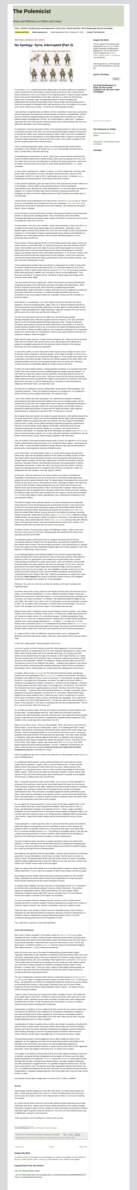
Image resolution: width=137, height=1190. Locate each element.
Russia (68, 1138)
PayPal (101, 55)
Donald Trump (33, 1138)
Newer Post (19, 1147)
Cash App (114, 55)
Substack (110, 46)
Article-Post (24, 1138)
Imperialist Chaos (52, 1138)
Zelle (95, 57)
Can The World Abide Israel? (27, 1171)
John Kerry (62, 1138)
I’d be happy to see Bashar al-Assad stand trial (33, 1054)
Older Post (83, 1147)
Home (51, 1147)
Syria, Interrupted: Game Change (44, 1128)
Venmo (107, 55)
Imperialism (42, 1138)
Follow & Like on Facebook (102, 121)
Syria (73, 1138)
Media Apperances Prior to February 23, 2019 (67, 32)
